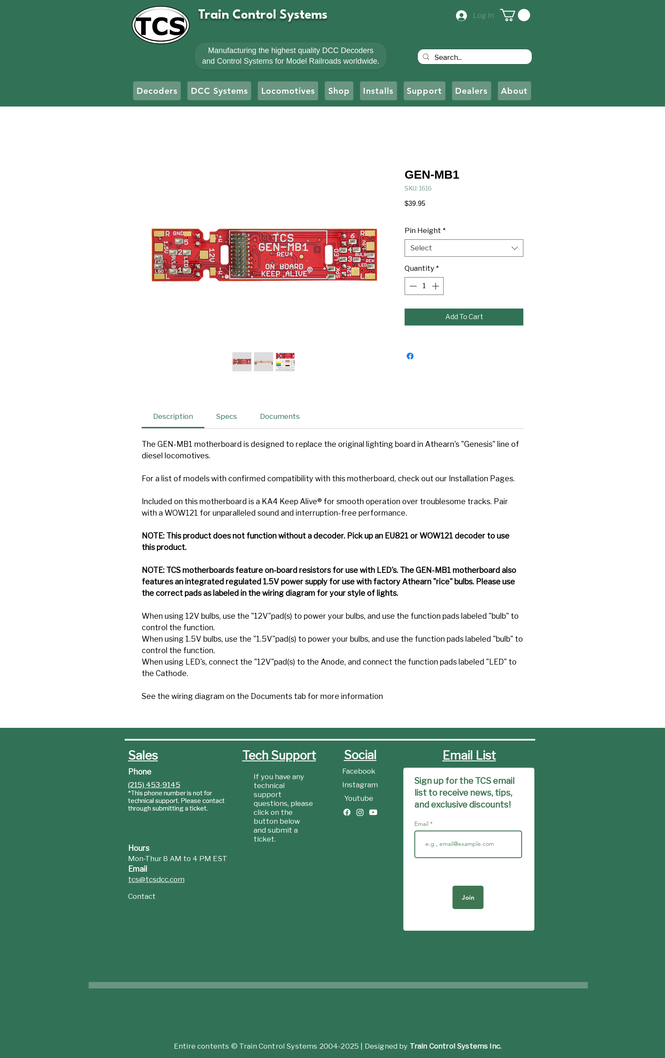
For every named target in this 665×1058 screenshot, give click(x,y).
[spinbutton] (424, 286)
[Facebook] (360, 771)
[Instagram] (360, 785)
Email (422, 824)
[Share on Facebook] (410, 356)
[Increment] (436, 286)
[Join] (468, 897)
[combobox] (464, 248)
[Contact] (158, 896)
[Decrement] (412, 286)
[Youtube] (360, 798)
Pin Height (425, 230)
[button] (515, 15)
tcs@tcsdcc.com (156, 879)
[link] (173, 416)
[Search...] (474, 57)
